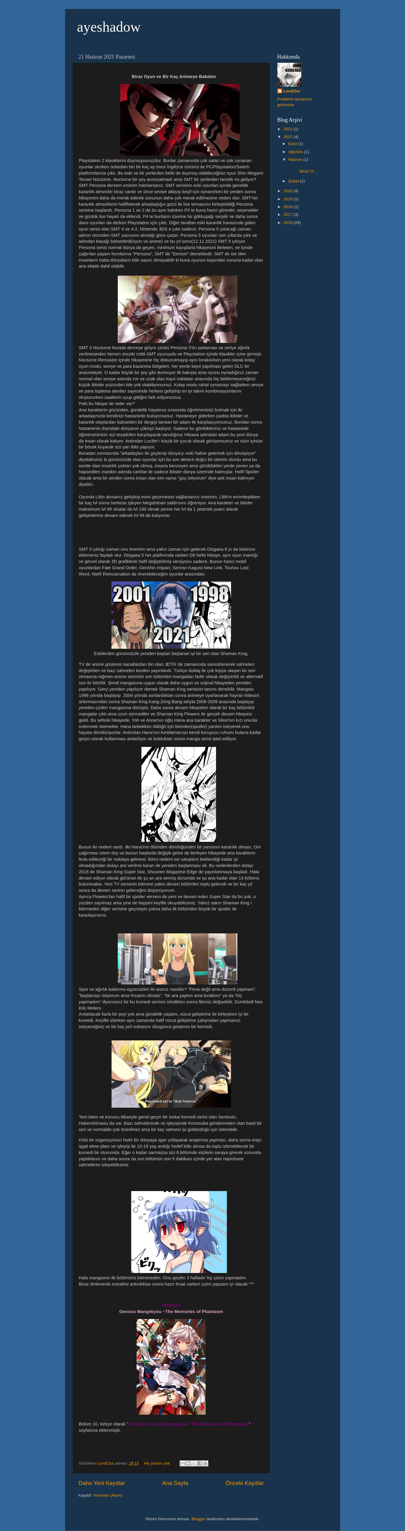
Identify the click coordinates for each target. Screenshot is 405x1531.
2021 (288, 137)
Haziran (295, 159)
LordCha (291, 91)
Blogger (199, 1519)
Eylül (293, 143)
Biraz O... (306, 168)
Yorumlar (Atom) (107, 1495)
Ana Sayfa (175, 1483)
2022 (288, 129)
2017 (288, 214)
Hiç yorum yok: (158, 1463)
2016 (288, 222)
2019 (288, 199)
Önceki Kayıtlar (244, 1483)
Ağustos (296, 151)
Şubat (294, 181)
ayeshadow (109, 27)
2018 (288, 206)
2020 (288, 191)
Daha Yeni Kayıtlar (102, 1483)
